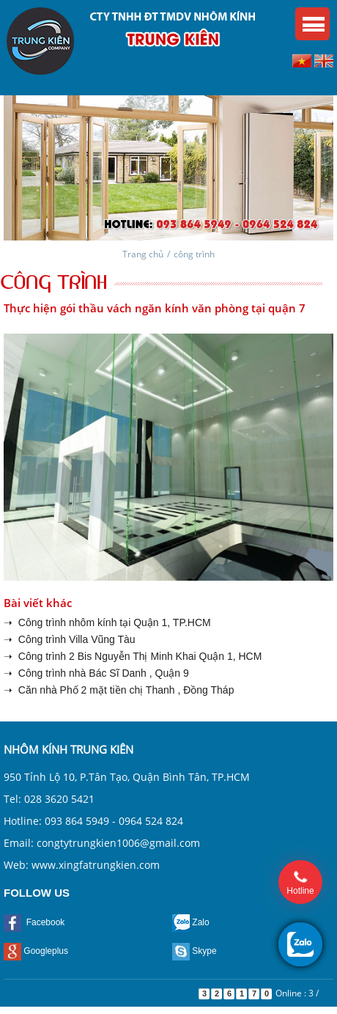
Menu (312, 23)
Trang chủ (142, 254)
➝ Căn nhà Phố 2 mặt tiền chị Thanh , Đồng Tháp (119, 690)
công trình (194, 254)
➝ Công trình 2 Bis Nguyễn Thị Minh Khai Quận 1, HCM (133, 656)
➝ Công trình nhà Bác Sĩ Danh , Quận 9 (96, 673)
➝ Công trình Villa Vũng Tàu (70, 639)
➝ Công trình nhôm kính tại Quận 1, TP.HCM (107, 622)
